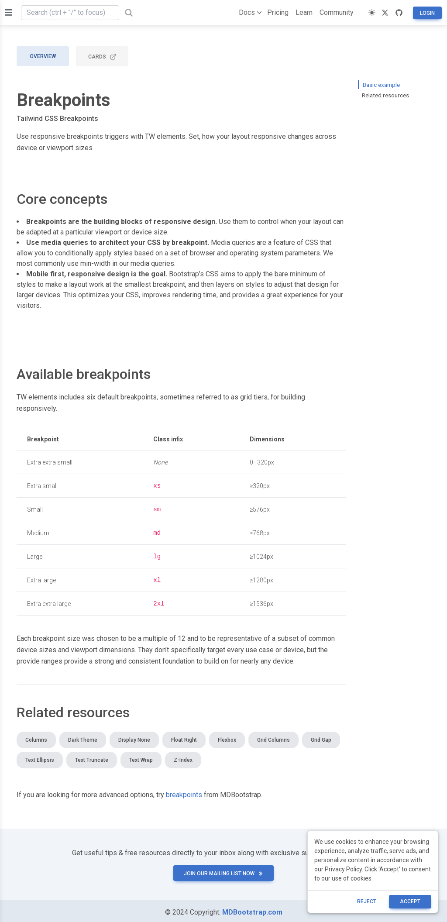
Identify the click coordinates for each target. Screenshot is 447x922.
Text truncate (91, 757)
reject (366, 901)
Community (337, 12)
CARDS (102, 56)
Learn (304, 12)
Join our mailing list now (223, 871)
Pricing (278, 12)
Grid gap (321, 737)
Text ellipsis (39, 757)
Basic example (381, 84)
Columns (36, 737)
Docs (248, 12)
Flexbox (227, 737)
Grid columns (273, 737)
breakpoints (184, 792)
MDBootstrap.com (252, 909)
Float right (184, 737)
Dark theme (82, 737)
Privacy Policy (343, 869)
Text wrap (141, 757)
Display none (134, 737)
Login (427, 13)
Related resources (385, 95)
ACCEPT (410, 901)
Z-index (183, 757)
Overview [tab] (43, 56)
